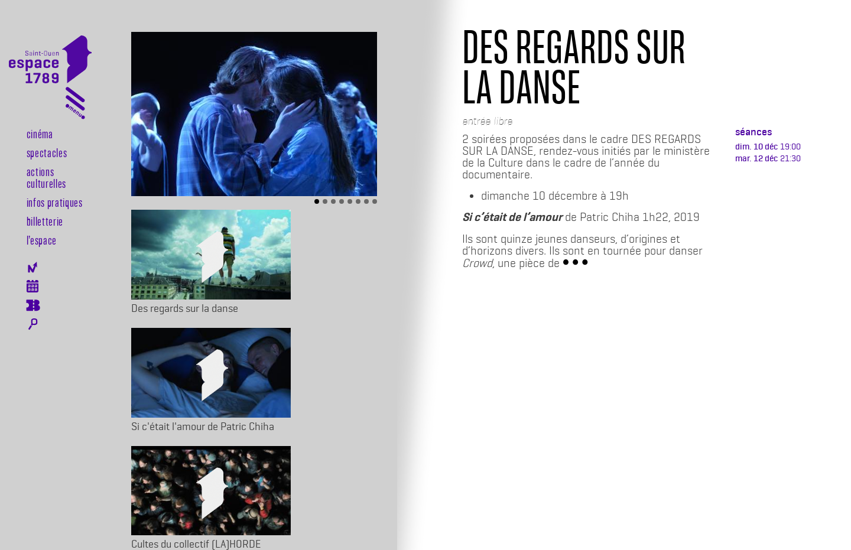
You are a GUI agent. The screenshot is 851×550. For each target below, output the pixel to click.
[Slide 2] (325, 201)
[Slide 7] (366, 201)
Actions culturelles (46, 177)
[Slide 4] (341, 201)
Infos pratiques (55, 202)
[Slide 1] (316, 201)
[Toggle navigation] (75, 105)
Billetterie (45, 221)
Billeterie (32, 305)
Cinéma (40, 133)
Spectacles (47, 152)
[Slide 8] (374, 201)
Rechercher (32, 324)
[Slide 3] (333, 201)
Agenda (32, 286)
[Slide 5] (349, 201)
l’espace (42, 240)
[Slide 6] (358, 201)
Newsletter (32, 267)
